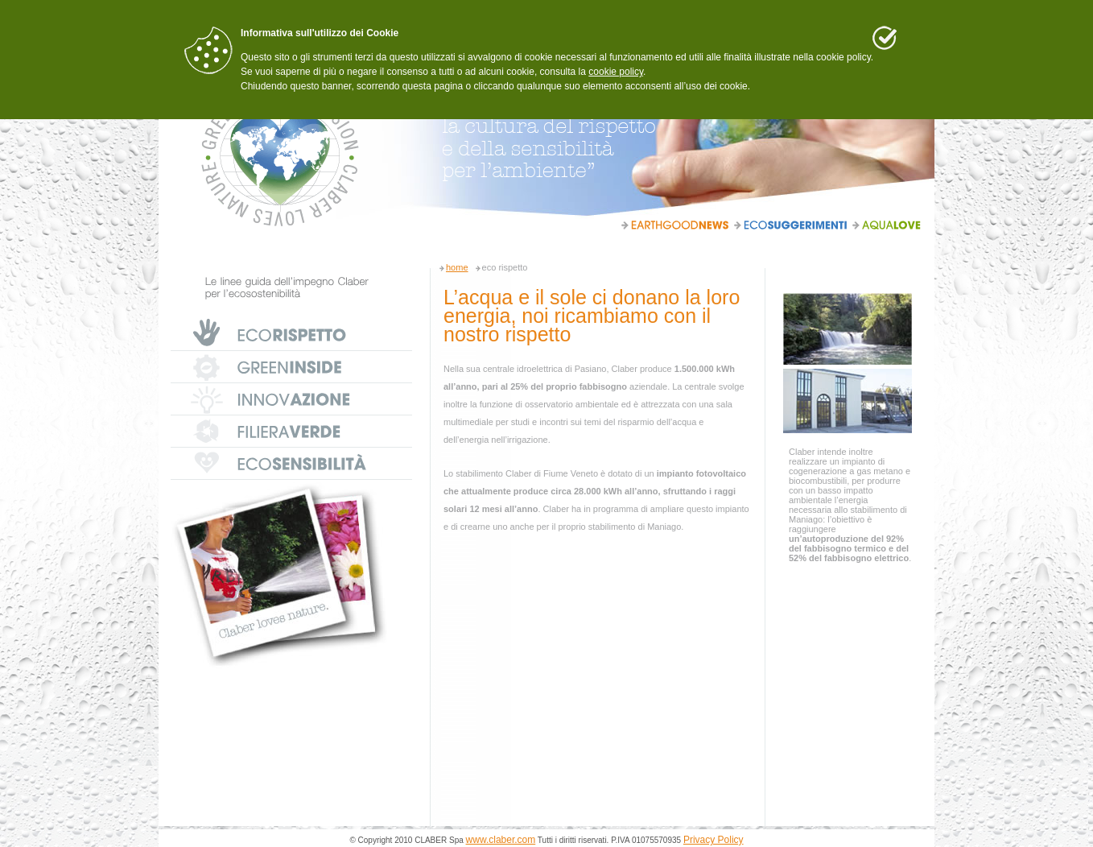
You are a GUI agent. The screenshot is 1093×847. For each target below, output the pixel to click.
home (457, 267)
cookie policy (615, 71)
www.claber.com (501, 839)
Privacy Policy (713, 839)
